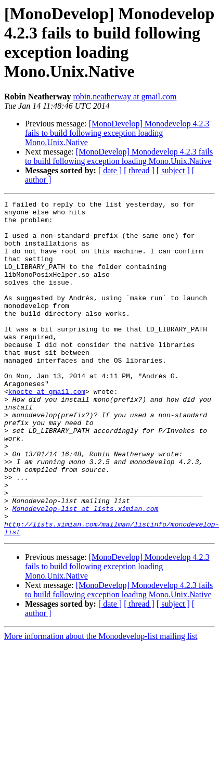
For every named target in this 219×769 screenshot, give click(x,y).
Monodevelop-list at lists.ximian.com (85, 570)
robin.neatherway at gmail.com (124, 96)
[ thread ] (139, 170)
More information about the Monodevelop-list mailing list (101, 703)
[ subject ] (173, 170)
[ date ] (110, 170)
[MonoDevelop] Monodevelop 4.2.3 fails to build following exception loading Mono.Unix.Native (117, 133)
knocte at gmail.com (46, 430)
